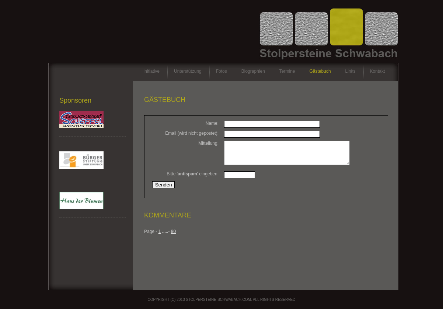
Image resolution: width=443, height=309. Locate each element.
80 (173, 235)
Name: (212, 123)
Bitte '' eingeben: (193, 178)
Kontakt (377, 71)
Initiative (151, 71)
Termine (287, 71)
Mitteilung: (208, 143)
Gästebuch (320, 71)
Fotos (221, 71)
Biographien (253, 71)
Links (350, 71)
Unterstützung (188, 71)
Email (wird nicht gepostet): (192, 133)
